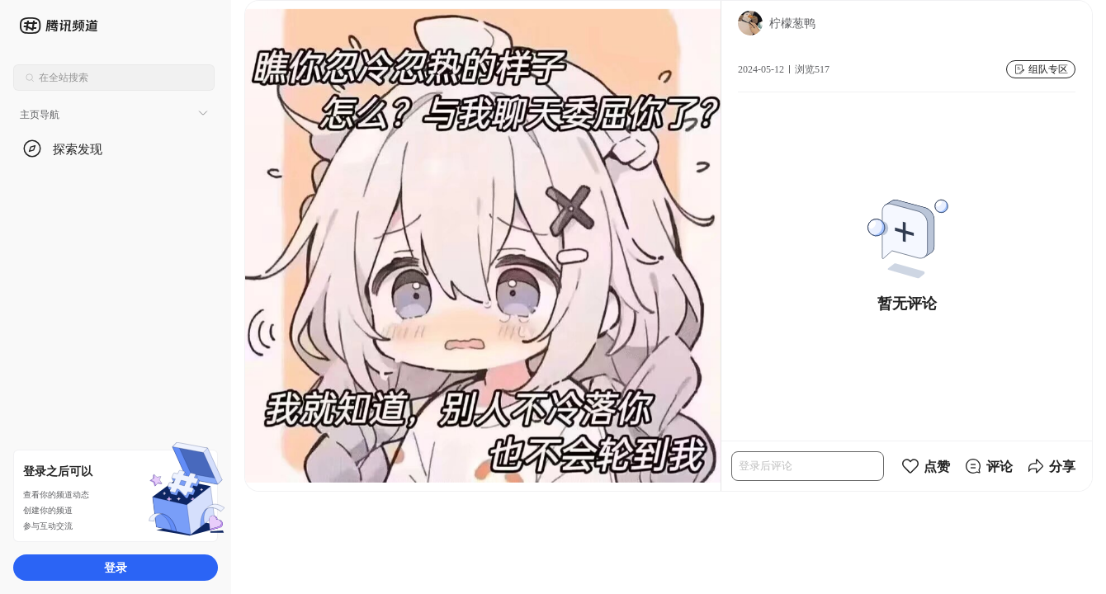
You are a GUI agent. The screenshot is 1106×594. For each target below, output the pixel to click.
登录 (115, 567)
